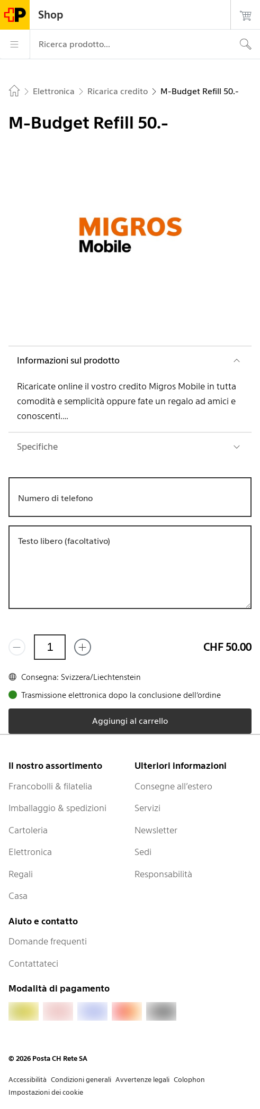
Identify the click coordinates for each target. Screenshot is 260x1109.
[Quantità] (50, 647)
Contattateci (33, 963)
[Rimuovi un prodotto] (16, 647)
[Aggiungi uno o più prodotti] (82, 647)
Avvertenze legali (142, 1080)
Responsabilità (163, 874)
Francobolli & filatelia (50, 786)
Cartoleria (28, 830)
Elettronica (30, 852)
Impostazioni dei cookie (45, 1092)
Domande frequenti (47, 941)
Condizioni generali (81, 1080)
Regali (20, 874)
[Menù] (15, 44)
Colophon (189, 1080)
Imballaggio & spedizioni (57, 808)
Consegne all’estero (173, 786)
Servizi (147, 808)
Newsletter (156, 830)
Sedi (143, 852)
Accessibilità (27, 1080)
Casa (18, 895)
